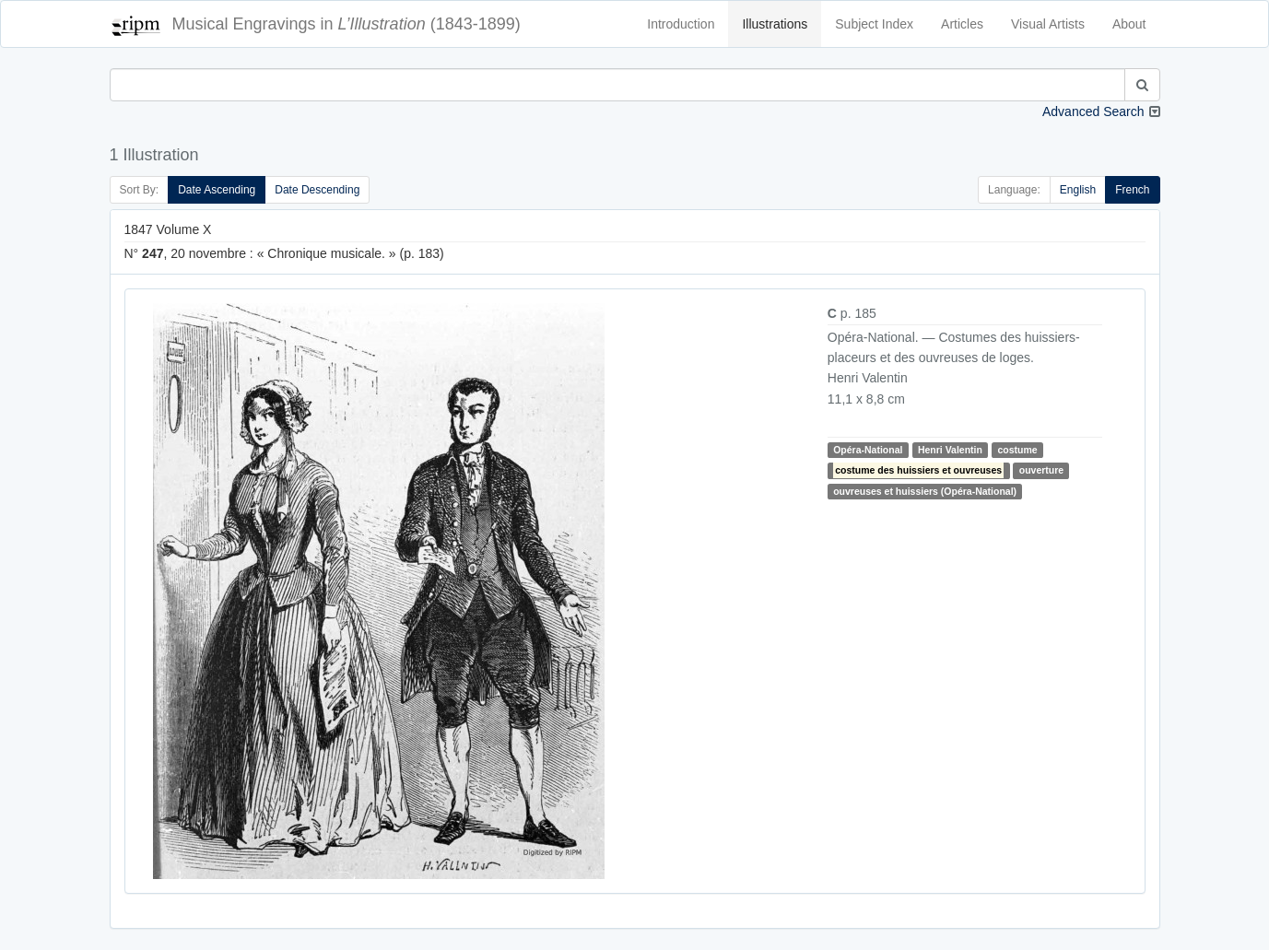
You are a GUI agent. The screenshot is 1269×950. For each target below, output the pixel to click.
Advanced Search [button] (1093, 111)
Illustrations (774, 24)
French (1132, 189)
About (1129, 24)
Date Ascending (216, 189)
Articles (962, 24)
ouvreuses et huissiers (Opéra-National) (924, 491)
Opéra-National (867, 449)
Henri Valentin (950, 449)
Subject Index (874, 24)
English (1078, 189)
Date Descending (317, 189)
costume (1017, 449)
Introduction (680, 24)
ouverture (1041, 469)
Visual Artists (1048, 24)
